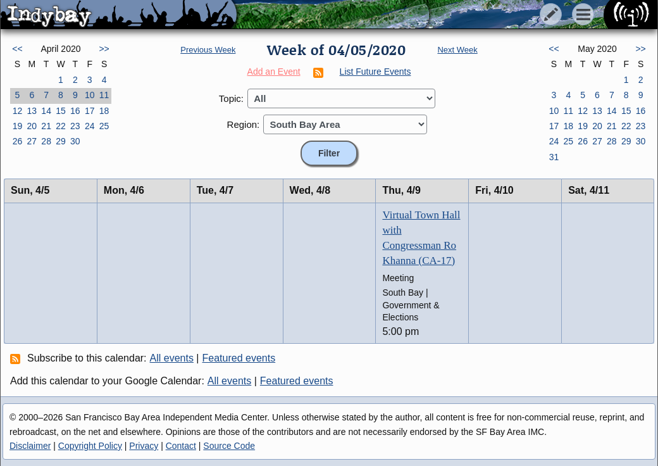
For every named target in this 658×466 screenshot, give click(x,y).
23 (75, 126)
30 (75, 141)
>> (104, 49)
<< (17, 49)
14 (46, 111)
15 (61, 111)
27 (32, 141)
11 (104, 95)
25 (104, 126)
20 (32, 126)
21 (46, 126)
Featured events (239, 358)
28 (46, 141)
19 (18, 126)
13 (32, 111)
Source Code (229, 446)
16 (75, 111)
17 (90, 111)
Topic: (231, 98)
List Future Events (375, 71)
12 (18, 111)
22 (61, 126)
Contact (181, 446)
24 (90, 126)
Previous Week (207, 49)
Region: (243, 124)
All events (172, 358)
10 (90, 95)
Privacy (143, 446)
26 (18, 141)
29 (61, 141)
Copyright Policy (90, 446)
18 (104, 111)
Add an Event (274, 71)
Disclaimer (30, 446)
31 (554, 157)
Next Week (457, 49)
